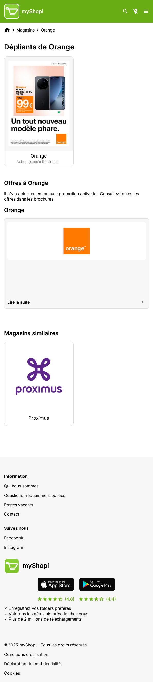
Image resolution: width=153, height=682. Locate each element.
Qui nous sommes (21, 485)
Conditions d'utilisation (26, 654)
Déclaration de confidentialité (32, 663)
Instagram (13, 547)
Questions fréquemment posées (34, 495)
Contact (11, 514)
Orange (48, 30)
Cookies (12, 673)
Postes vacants (18, 504)
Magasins (25, 30)
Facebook (13, 537)
